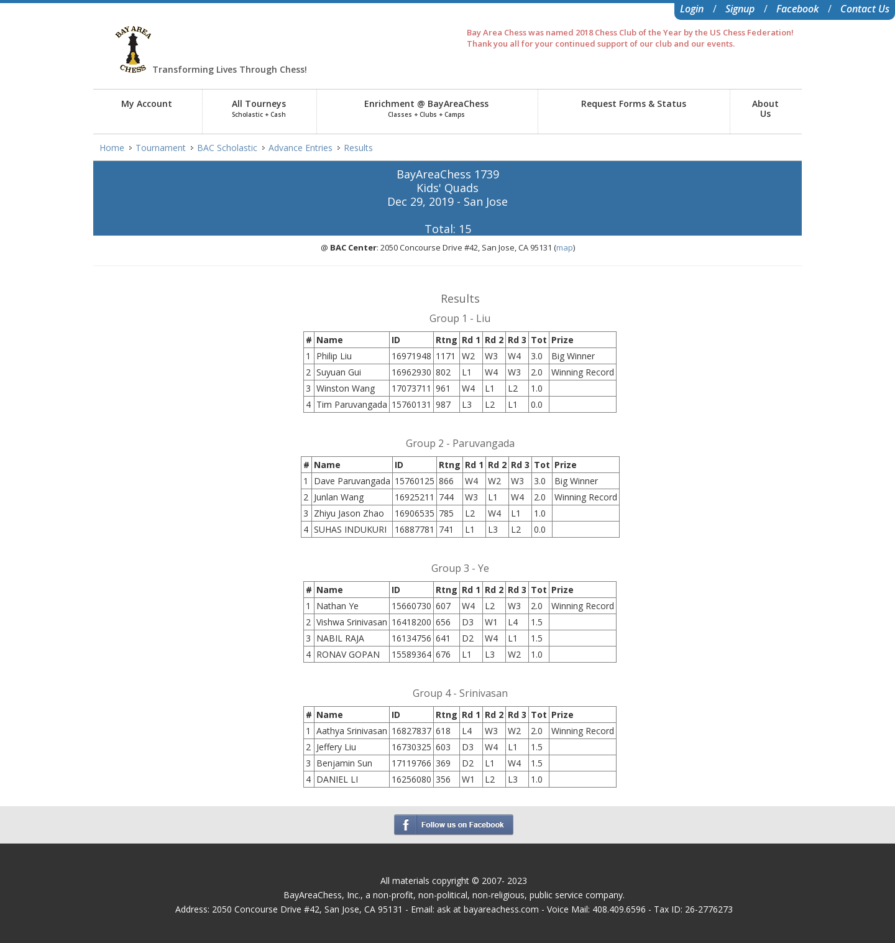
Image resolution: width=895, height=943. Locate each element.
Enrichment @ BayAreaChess (426, 108)
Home (111, 148)
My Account (146, 103)
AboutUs (765, 108)
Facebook (797, 9)
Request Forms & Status (633, 103)
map (564, 247)
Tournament (160, 148)
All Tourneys (259, 108)
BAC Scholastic (227, 148)
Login (692, 9)
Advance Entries (300, 148)
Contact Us (864, 9)
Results (358, 148)
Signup (740, 9)
